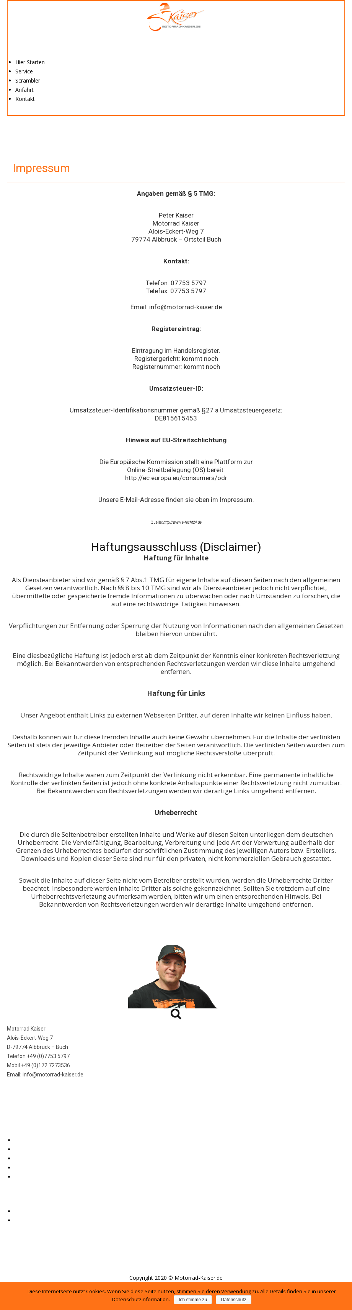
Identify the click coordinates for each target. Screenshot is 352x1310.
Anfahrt (24, 89)
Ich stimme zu (193, 1299)
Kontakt (25, 98)
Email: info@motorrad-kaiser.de (176, 307)
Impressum (28, 1211)
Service (24, 71)
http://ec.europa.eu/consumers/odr (176, 478)
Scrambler (27, 80)
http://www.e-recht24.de (182, 522)
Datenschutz (30, 1220)
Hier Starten (30, 62)
